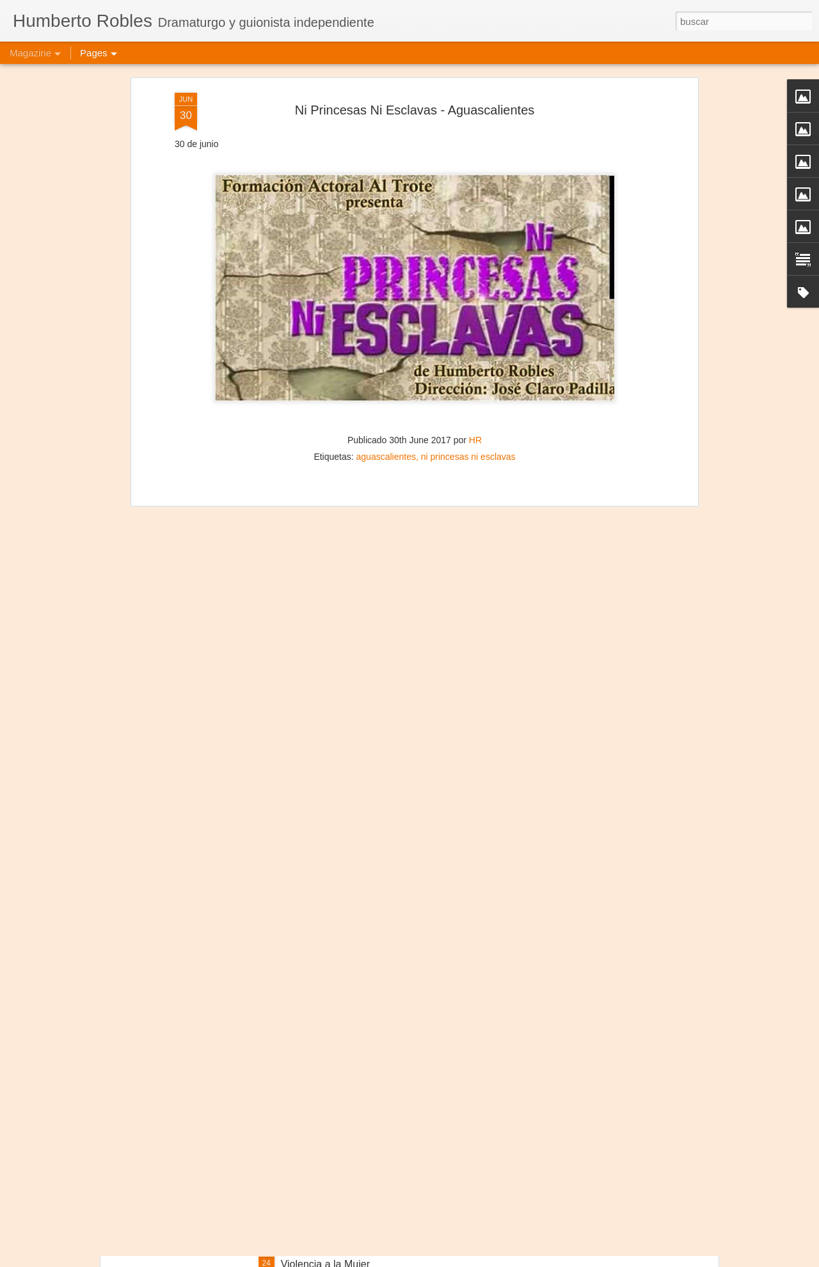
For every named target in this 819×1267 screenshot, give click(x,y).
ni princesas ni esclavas (468, 372)
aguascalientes (386, 372)
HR (475, 355)
